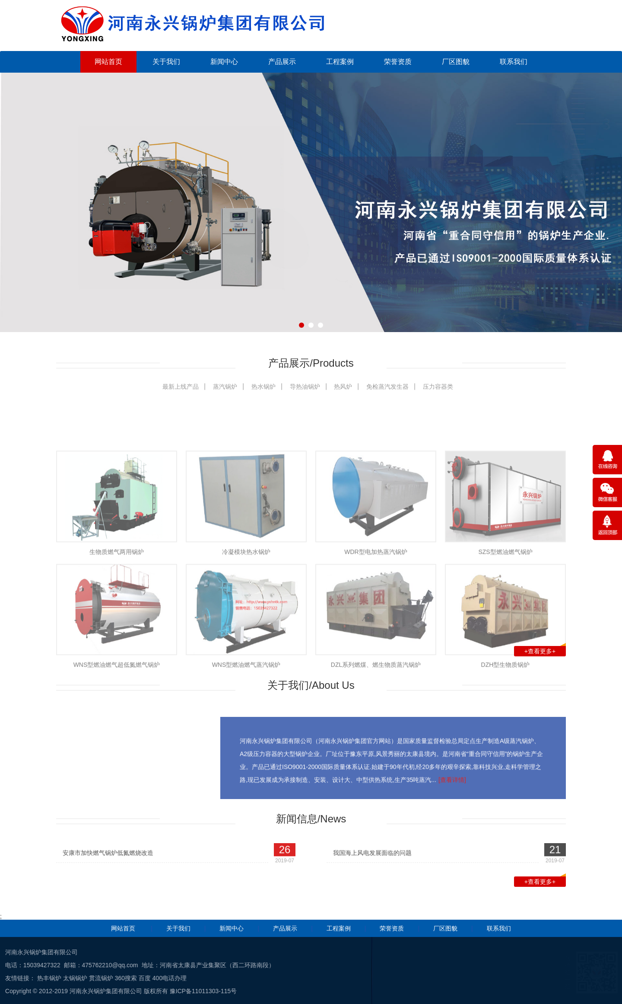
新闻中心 (224, 61)
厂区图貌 (456, 61)
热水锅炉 (263, 386)
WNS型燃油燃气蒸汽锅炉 (246, 734)
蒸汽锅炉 (225, 386)
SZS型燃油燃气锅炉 (505, 620)
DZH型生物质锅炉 (505, 734)
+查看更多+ (545, 650)
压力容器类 (438, 386)
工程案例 (340, 61)
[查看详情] (452, 820)
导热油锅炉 (305, 386)
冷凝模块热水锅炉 (246, 620)
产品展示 (282, 61)
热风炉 (343, 386)
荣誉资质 (398, 61)
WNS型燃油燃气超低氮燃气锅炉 (116, 734)
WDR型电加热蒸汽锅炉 (375, 620)
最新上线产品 (180, 386)
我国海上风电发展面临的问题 (372, 862)
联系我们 (513, 61)
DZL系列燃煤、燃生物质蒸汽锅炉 (376, 734)
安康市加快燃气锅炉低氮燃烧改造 (108, 862)
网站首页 (108, 61)
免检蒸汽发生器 (387, 386)
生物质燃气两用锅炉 (116, 620)
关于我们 (166, 61)
